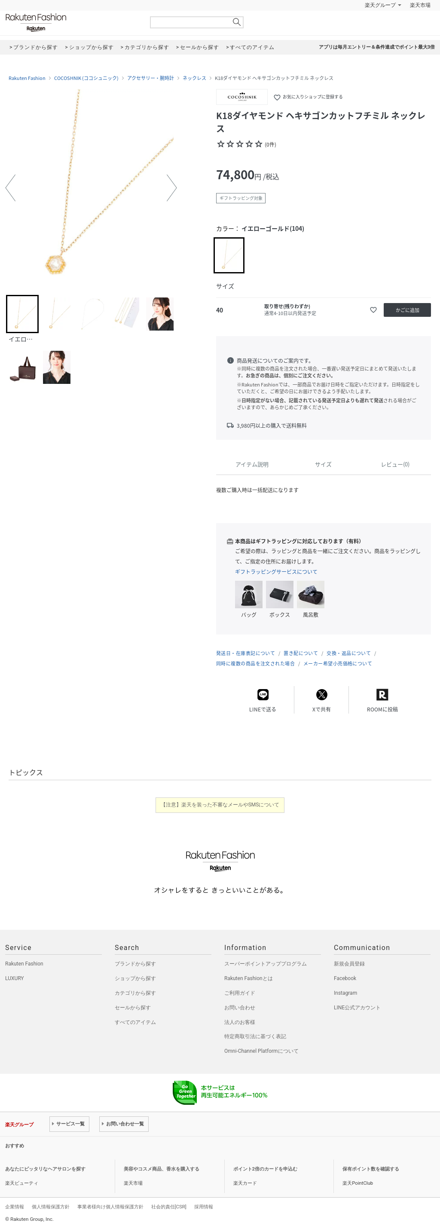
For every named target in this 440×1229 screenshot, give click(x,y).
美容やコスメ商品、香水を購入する (161, 1169)
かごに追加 (407, 310)
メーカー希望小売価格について (337, 663)
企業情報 (14, 1207)
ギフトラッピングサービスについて (276, 572)
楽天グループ (380, 5)
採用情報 (203, 1207)
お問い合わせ (239, 1008)
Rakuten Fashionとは (248, 978)
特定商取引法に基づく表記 (255, 1036)
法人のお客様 (239, 1022)
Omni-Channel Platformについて (261, 1051)
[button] (10, 188)
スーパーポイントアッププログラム (265, 964)
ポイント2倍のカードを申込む (265, 1169)
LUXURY (14, 978)
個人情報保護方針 (51, 1207)
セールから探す (133, 1008)
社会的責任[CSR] (168, 1207)
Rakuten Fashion (71, 22)
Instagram (345, 993)
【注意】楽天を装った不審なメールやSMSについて (220, 805)
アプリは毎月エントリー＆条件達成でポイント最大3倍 (377, 47)
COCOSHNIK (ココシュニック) (86, 78)
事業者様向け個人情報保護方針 (110, 1207)
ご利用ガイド (239, 993)
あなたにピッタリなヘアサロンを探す (45, 1169)
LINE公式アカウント (357, 1008)
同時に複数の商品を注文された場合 (255, 663)
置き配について (301, 653)
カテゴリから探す (135, 993)
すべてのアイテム (135, 1022)
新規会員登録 (349, 964)
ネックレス (194, 78)
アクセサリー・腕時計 (150, 78)
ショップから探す (135, 978)
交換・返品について (349, 653)
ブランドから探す (135, 964)
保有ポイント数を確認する (370, 1169)
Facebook (345, 978)
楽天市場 (420, 5)
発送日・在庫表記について (245, 653)
